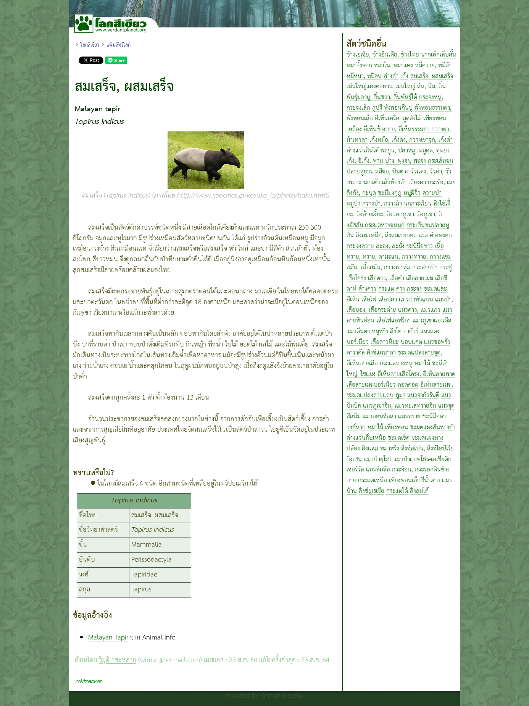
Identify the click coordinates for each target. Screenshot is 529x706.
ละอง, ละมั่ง (390, 246)
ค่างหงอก (441, 235)
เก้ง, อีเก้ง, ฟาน (365, 161)
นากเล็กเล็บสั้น (438, 55)
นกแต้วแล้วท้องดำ (384, 182)
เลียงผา (417, 182)
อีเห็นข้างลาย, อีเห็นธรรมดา (397, 129)
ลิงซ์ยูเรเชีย (371, 491)
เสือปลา (387, 300)
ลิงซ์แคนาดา (381, 353)
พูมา (400, 395)
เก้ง (404, 76)
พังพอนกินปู (398, 108)
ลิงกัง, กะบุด (361, 193)
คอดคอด (408, 385)
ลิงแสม (370, 449)
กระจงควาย (360, 246)
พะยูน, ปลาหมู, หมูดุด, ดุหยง (415, 151)
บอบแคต (411, 342)
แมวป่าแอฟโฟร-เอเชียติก (423, 459)
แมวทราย (409, 417)
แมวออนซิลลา (379, 417)
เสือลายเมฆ (419, 278)
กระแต (386, 289)
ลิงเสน (354, 459)
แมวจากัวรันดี (423, 395)
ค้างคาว (367, 289)
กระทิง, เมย (442, 182)
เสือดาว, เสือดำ (386, 278)
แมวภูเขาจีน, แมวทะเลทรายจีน (399, 406)
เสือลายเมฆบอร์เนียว (371, 385)
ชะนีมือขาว (419, 246)
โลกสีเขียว (90, 45)
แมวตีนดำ (358, 331)
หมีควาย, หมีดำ (433, 65)
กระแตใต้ (397, 491)
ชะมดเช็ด (399, 438)
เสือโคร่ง (356, 278)
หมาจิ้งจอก (359, 65)
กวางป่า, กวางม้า (382, 204)
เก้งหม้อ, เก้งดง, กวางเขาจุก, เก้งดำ (411, 140)
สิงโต (396, 331)
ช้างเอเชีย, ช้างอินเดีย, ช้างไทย (383, 55)
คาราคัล (356, 353)
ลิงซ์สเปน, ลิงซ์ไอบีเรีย (427, 449)
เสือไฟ (368, 300)
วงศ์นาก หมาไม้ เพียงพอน (377, 427)
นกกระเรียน (418, 204)
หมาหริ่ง (389, 449)
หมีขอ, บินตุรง (392, 172)
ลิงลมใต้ (419, 491)
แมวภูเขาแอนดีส (432, 321)
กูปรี (377, 108)
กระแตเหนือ (372, 480)
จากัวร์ (410, 331)
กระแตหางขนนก (385, 225)
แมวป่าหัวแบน (416, 300)
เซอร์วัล (355, 470)
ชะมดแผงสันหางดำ (432, 427)
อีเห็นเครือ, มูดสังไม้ (398, 119)
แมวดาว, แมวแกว (419, 310)
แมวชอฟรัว (437, 342)
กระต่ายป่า (424, 268)
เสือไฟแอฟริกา (393, 321)
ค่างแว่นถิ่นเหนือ (366, 438)
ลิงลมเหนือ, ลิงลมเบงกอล (386, 235)
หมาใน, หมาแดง (393, 65)
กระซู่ (445, 268)
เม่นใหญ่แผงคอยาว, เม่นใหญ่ (381, 86)
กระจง (414, 289)
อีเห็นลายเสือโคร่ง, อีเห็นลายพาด (416, 374)
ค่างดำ (391, 76)
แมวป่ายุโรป (378, 459)
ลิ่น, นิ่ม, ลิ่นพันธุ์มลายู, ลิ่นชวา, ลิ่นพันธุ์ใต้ (396, 92)
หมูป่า (353, 204)
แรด (423, 235)
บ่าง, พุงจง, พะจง (405, 161)
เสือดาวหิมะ (385, 342)
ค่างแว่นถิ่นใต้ (363, 151)
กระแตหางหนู (396, 363)
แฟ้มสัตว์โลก (118, 45)
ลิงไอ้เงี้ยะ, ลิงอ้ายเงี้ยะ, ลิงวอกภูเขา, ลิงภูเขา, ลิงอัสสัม (398, 214)
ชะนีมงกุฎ (390, 193)
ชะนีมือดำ (434, 417)
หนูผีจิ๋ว (412, 193)
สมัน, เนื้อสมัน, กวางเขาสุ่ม (378, 268)
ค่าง (400, 289)
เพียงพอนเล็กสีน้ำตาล (414, 480)
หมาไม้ (422, 363)
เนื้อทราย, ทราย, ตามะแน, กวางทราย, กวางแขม (399, 251)
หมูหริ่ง (380, 331)
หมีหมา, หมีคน (364, 76)
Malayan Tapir (108, 637)
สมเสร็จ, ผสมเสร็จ (431, 76)
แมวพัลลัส (378, 470)
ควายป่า (432, 193)
